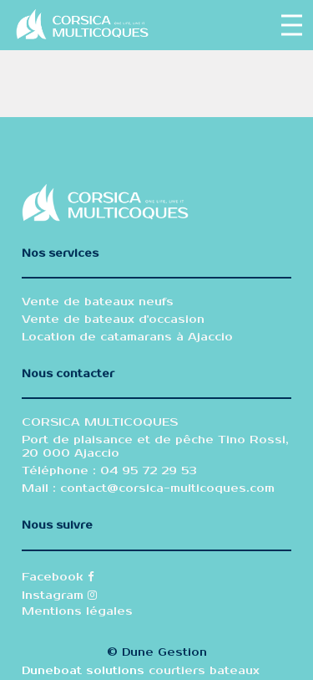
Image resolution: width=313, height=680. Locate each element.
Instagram (59, 595)
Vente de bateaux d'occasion (113, 319)
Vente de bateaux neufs (98, 302)
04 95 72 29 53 (146, 471)
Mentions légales (77, 611)
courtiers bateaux (204, 670)
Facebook (57, 577)
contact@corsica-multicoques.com (167, 488)
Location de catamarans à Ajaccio (127, 337)
